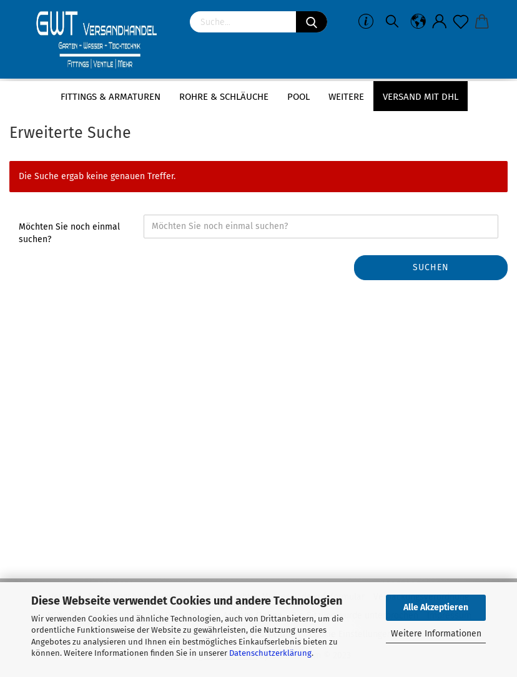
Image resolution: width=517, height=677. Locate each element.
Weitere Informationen (436, 633)
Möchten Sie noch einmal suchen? (69, 233)
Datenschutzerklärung (270, 653)
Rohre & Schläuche (223, 96)
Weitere (346, 96)
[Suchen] (311, 21)
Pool (298, 96)
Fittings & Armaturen (110, 96)
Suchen (431, 267)
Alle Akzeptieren (435, 607)
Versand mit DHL (420, 96)
